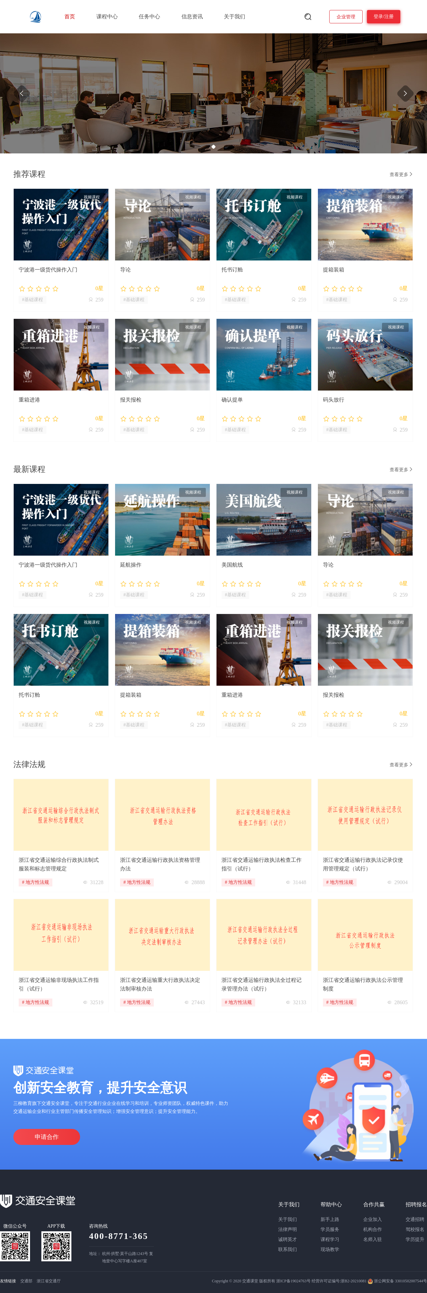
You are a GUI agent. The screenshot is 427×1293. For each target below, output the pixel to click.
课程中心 (107, 16)
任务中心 (149, 16)
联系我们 (287, 1249)
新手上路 (330, 1219)
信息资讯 (192, 16)
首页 (69, 16)
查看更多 (402, 174)
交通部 (26, 1281)
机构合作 (372, 1229)
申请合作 (47, 1137)
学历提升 (415, 1239)
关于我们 (234, 16)
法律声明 (287, 1229)
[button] (213, 146)
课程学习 (330, 1239)
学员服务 (330, 1229)
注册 (389, 16)
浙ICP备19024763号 (293, 1281)
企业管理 (346, 16)
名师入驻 (372, 1239)
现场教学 (330, 1249)
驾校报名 (415, 1229)
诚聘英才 (287, 1239)
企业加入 (372, 1219)
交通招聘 (415, 1219)
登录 (378, 16)
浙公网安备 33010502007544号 (397, 1281)
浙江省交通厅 (49, 1281)
